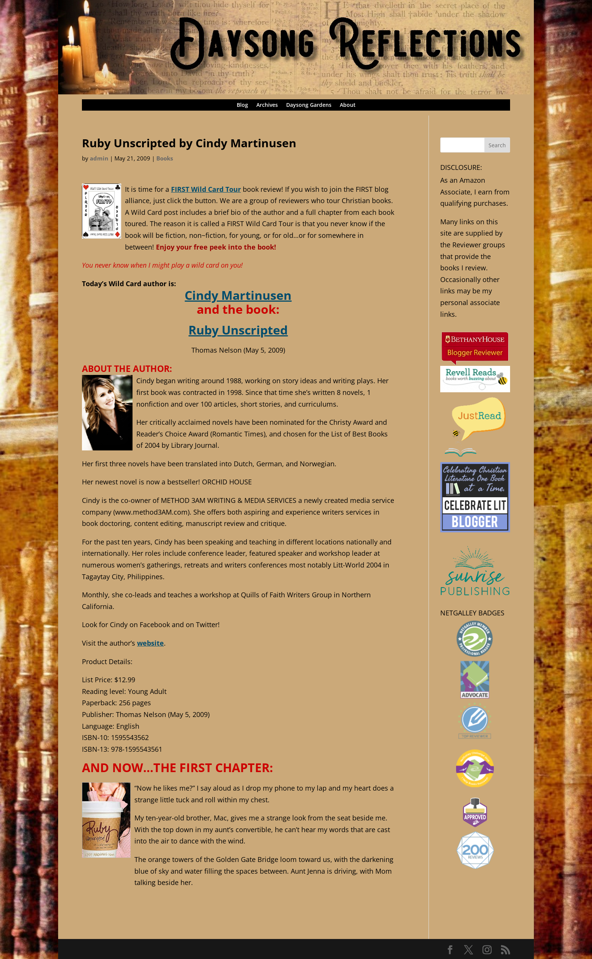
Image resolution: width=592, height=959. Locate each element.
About (348, 105)
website (150, 643)
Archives (267, 105)
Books (164, 158)
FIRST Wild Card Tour (206, 189)
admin (99, 158)
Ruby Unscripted (238, 329)
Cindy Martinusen (238, 295)
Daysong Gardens (308, 105)
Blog (242, 105)
